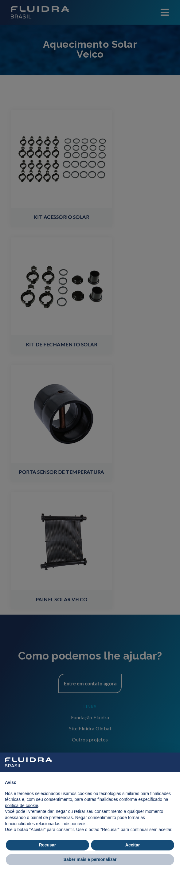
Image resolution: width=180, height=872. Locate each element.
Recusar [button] (47, 844)
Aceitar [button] (132, 844)
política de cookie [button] (21, 805)
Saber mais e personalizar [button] (90, 859)
